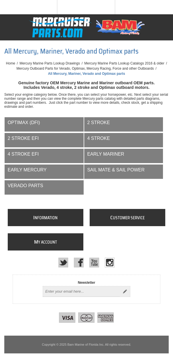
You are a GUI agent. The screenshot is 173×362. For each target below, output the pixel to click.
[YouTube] (94, 262)
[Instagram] (109, 262)
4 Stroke (98, 138)
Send (125, 291)
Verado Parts (25, 185)
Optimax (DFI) (24, 122)
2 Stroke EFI (23, 138)
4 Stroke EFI (23, 154)
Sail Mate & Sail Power (115, 169)
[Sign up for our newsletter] (81, 291)
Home (10, 63)
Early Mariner (105, 154)
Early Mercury (27, 169)
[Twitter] (63, 262)
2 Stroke (98, 122)
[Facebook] (78, 262)
